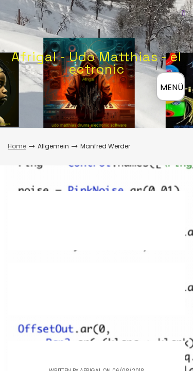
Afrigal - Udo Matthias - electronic (96, 62)
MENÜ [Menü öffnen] (171, 87)
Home (17, 146)
